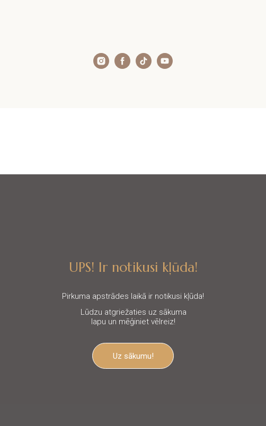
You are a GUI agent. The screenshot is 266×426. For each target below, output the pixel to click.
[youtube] (165, 65)
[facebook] (122, 65)
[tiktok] (144, 65)
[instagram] (101, 65)
